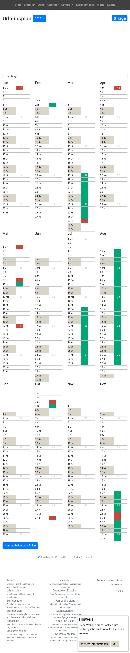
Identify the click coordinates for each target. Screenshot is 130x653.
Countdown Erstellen (65, 594)
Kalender (65, 584)
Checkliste (24, 624)
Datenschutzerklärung (110, 580)
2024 (38, 18)
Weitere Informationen (94, 644)
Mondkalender (65, 614)
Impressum (117, 584)
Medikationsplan (24, 635)
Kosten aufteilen (65, 637)
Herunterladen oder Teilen (20, 545)
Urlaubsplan (24, 594)
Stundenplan (24, 614)
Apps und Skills (65, 625)
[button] (67, 5)
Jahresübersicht (65, 604)
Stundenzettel (24, 604)
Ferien (24, 584)
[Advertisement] (65, 48)
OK (114, 644)
